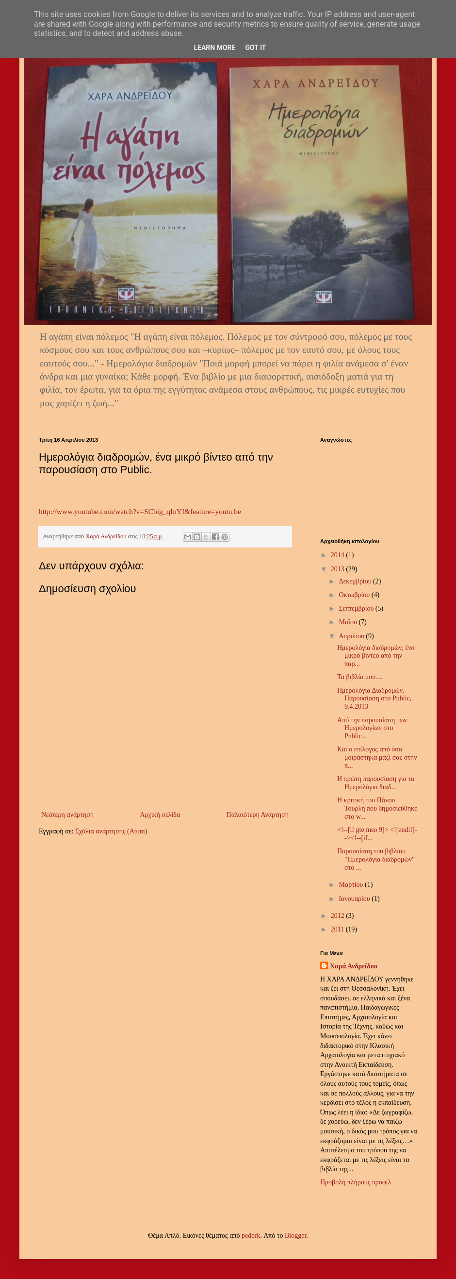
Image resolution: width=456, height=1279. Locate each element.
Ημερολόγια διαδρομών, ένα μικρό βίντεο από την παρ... (376, 656)
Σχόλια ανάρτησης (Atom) (111, 831)
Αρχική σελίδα (160, 814)
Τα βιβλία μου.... (359, 677)
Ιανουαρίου (355, 898)
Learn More (214, 47)
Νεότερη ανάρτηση (67, 814)
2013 (338, 569)
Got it (255, 47)
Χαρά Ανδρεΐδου (353, 966)
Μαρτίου (352, 884)
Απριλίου (352, 636)
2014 (338, 555)
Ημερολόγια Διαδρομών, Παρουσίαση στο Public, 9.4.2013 (374, 699)
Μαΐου (348, 622)
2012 (338, 915)
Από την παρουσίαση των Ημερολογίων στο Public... (372, 728)
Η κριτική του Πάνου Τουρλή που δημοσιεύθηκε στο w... (377, 808)
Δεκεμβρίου (356, 581)
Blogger (295, 1235)
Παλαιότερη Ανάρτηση (258, 814)
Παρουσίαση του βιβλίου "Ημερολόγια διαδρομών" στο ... (376, 859)
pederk (251, 1235)
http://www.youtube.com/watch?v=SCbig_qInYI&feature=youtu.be (140, 511)
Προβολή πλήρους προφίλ (355, 1182)
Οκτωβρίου (355, 594)
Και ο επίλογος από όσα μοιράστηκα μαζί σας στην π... (377, 757)
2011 (338, 929)
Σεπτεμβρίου (357, 608)
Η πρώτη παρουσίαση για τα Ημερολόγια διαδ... (375, 783)
